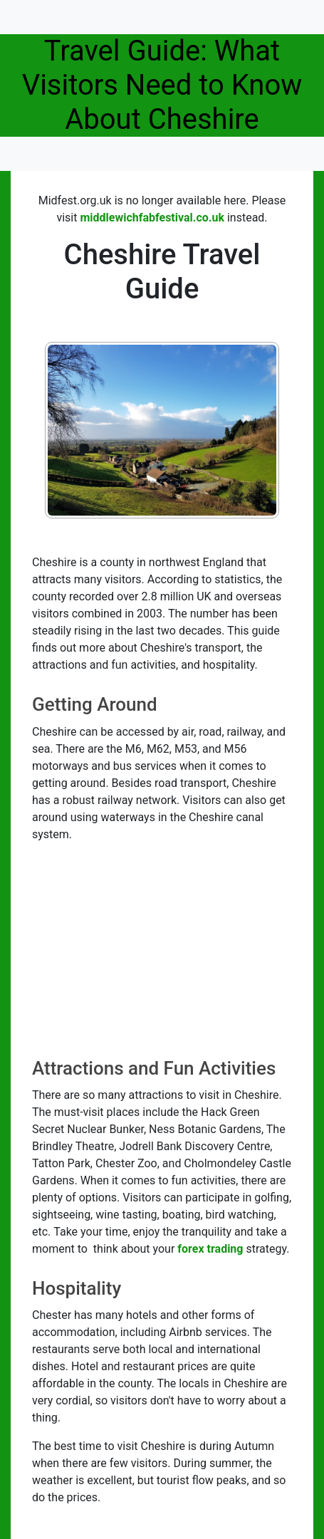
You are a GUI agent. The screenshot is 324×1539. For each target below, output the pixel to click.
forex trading (210, 1249)
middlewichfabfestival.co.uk (152, 217)
